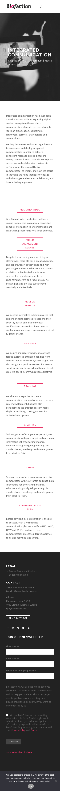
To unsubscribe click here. (19, 752)
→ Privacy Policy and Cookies (21, 571)
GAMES (30, 467)
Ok (30, 786)
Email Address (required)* (21, 670)
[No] (56, 781)
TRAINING (30, 386)
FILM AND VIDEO (30, 209)
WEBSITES (30, 343)
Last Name (12, 658)
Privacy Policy (18, 730)
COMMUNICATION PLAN (30, 507)
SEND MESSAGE (18, 618)
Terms (34, 730)
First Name (12, 646)
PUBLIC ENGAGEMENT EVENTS (30, 243)
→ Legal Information (17, 574)
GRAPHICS (30, 424)
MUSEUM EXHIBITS (30, 303)
